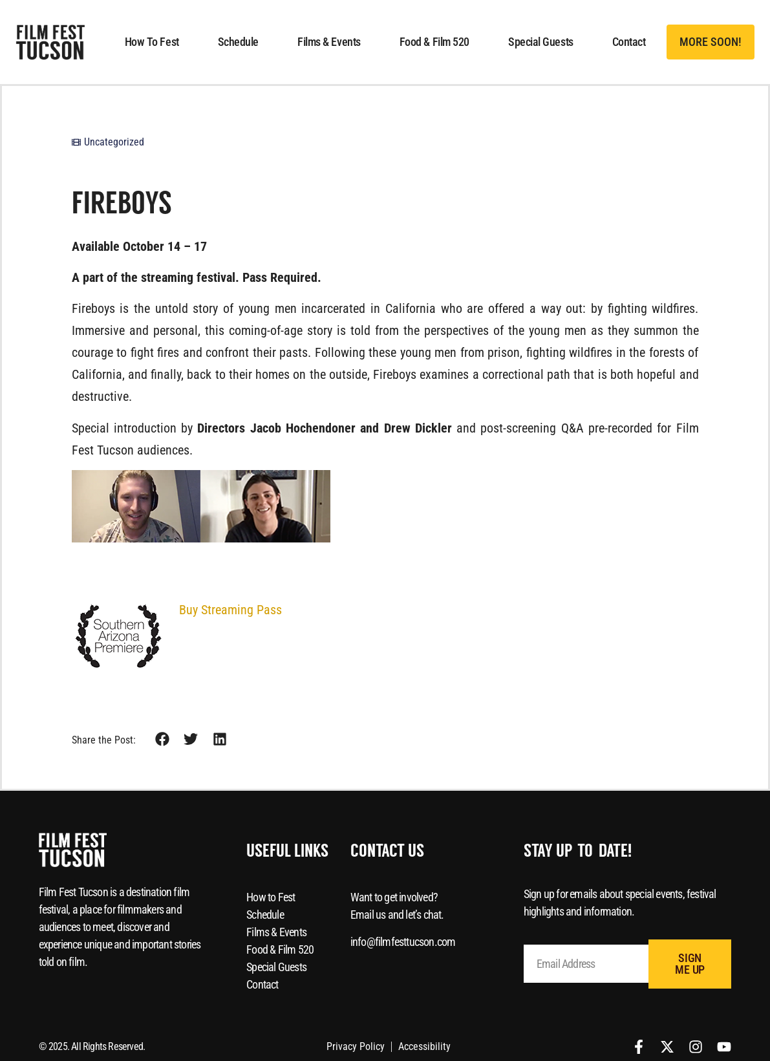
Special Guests (540, 41)
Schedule (238, 41)
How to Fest (152, 41)
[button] (710, 42)
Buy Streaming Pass (230, 609)
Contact (629, 41)
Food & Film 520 (434, 41)
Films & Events (329, 41)
